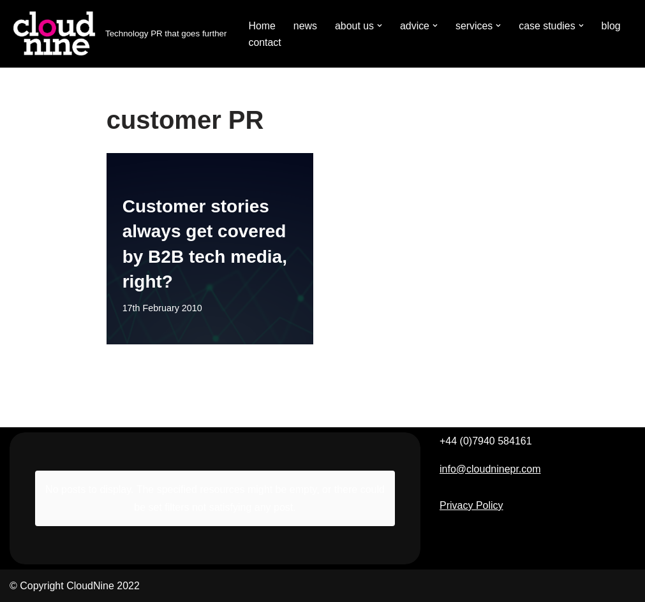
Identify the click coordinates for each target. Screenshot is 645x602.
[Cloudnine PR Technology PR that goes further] (118, 33)
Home (262, 25)
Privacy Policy (471, 505)
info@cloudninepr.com (490, 469)
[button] (380, 25)
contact (264, 42)
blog (612, 25)
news (305, 25)
